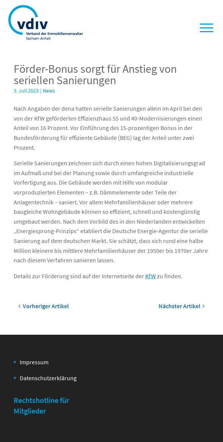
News (49, 90)
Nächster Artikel (182, 306)
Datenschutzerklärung (48, 378)
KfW (150, 276)
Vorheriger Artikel (43, 306)
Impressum (34, 362)
